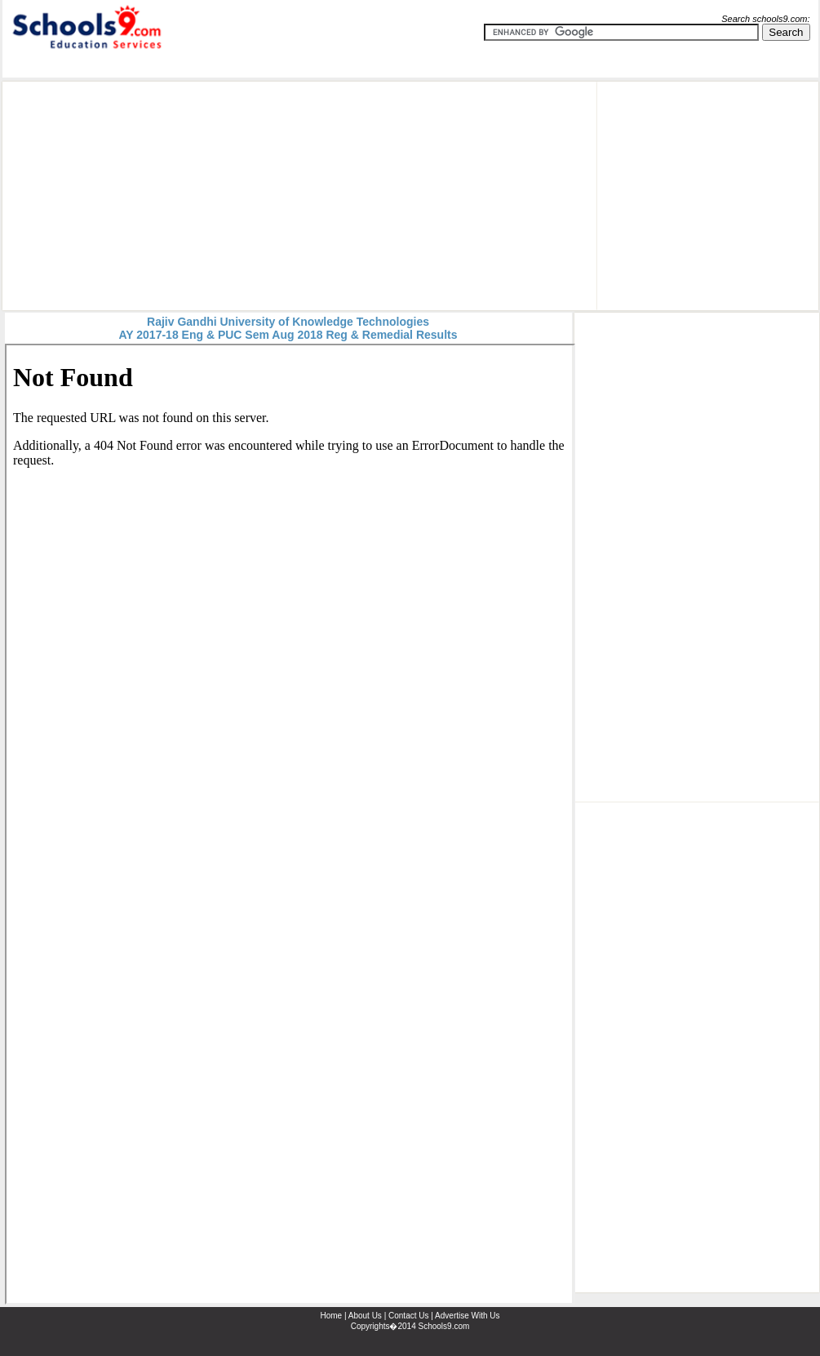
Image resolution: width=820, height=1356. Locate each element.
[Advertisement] (265, 196)
